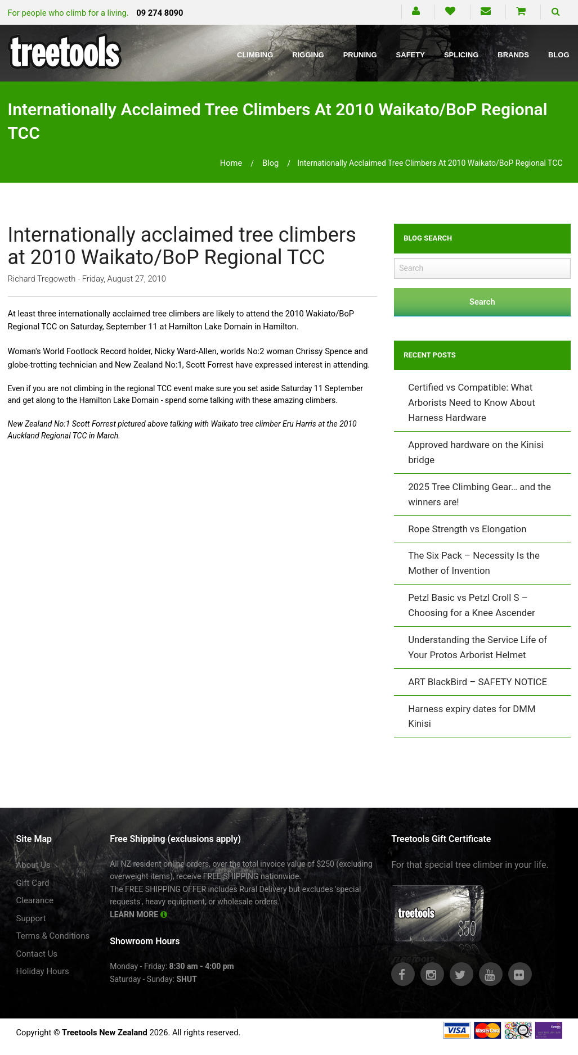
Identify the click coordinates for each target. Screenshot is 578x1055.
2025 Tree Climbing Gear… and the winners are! (479, 494)
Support (31, 918)
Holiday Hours (42, 971)
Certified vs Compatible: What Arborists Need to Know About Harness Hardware (471, 402)
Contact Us (37, 954)
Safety (410, 55)
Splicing (461, 55)
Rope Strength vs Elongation (467, 529)
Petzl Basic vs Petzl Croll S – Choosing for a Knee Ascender (471, 605)
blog (270, 163)
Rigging (308, 55)
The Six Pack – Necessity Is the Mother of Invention (474, 563)
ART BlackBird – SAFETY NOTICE (477, 681)
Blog (559, 55)
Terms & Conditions (53, 936)
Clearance (35, 900)
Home (231, 163)
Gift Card (33, 883)
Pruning (360, 55)
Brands (513, 55)
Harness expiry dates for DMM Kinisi (471, 716)
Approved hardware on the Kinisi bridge (476, 452)
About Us (33, 865)
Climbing (255, 55)
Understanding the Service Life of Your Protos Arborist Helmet (477, 647)
